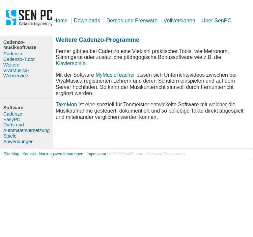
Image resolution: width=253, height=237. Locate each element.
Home (60, 20)
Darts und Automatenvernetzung (26, 127)
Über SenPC (216, 20)
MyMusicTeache (114, 75)
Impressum (96, 154)
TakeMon (66, 104)
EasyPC (11, 119)
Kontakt (29, 154)
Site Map (11, 154)
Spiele (9, 136)
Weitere (11, 64)
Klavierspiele (71, 63)
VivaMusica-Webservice (16, 73)
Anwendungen (18, 141)
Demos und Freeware (132, 20)
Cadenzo (12, 53)
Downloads (87, 20)
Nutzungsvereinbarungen (61, 154)
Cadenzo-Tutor (19, 59)
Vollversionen (179, 20)
